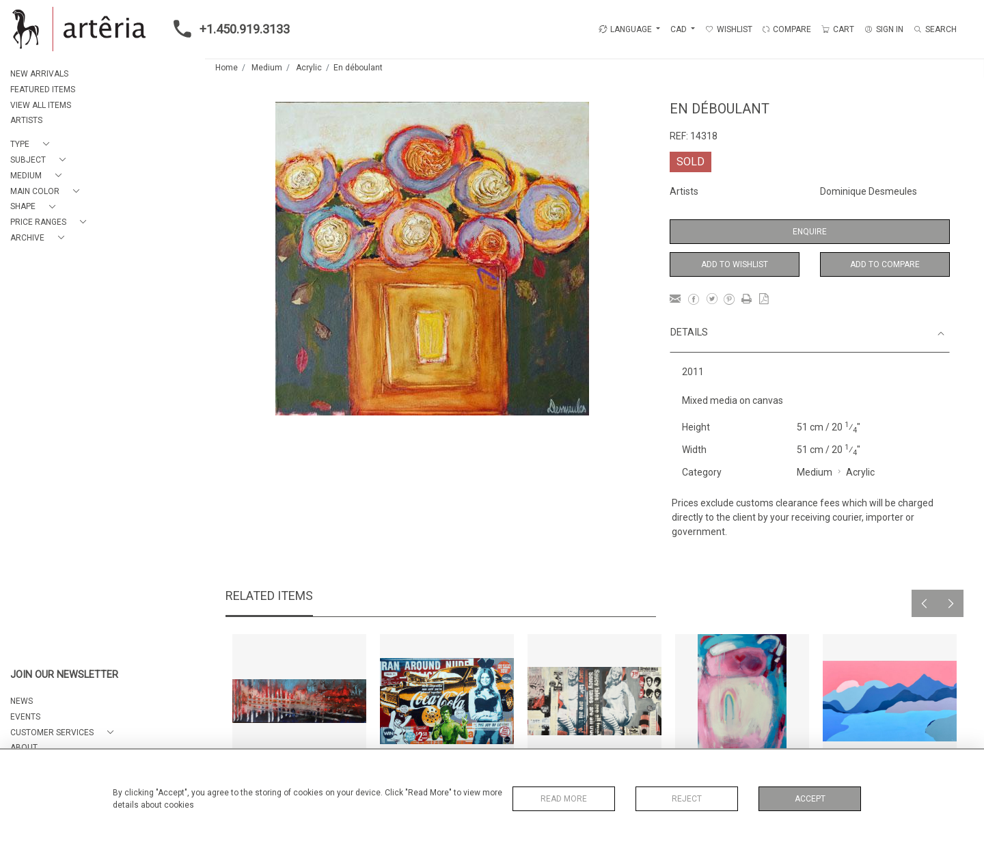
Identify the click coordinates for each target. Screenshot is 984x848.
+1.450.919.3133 (227, 29)
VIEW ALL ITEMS (40, 105)
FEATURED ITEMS (42, 89)
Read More (564, 799)
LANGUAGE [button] (625, 29)
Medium (266, 67)
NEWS (21, 701)
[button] (32, 144)
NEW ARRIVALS (39, 74)
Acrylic (309, 67)
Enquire (810, 231)
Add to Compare (885, 264)
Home (226, 67)
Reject (687, 799)
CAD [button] (679, 29)
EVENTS (25, 717)
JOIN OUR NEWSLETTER (64, 675)
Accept (810, 799)
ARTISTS (26, 120)
